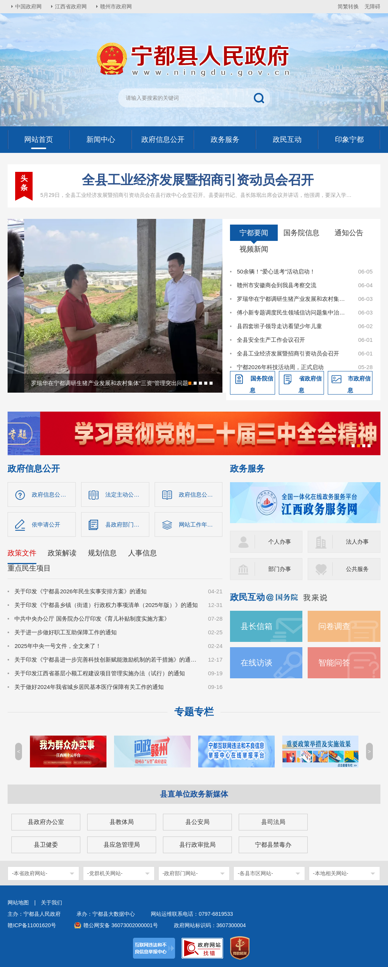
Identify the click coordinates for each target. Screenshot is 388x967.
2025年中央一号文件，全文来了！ (57, 646)
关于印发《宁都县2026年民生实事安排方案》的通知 (80, 591)
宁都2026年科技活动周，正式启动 (280, 367)
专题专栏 (194, 711)
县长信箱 (256, 626)
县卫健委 (46, 844)
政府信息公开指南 (54, 494)
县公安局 (197, 822)
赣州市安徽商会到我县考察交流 (276, 285)
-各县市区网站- (255, 873)
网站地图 (18, 902)
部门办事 (279, 569)
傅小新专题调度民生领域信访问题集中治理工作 (293, 312)
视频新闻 (253, 249)
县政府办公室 (46, 822)
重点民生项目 (29, 568)
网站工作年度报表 (201, 524)
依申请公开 (46, 524)
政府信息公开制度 (201, 494)
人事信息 (142, 553)
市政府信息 (359, 384)
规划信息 (102, 553)
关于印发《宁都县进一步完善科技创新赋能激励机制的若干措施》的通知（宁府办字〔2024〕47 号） (107, 659)
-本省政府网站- (29, 873)
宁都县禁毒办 (273, 844)
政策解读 (62, 553)
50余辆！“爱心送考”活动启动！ (276, 271)
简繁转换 (348, 6)
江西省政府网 (71, 6)
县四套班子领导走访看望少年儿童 (279, 326)
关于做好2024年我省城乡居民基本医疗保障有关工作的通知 (88, 687)
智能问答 (334, 662)
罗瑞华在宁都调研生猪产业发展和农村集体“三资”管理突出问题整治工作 (293, 299)
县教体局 (122, 822)
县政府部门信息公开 (127, 524)
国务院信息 (301, 233)
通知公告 (349, 233)
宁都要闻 (253, 233)
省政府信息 (310, 384)
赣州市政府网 (116, 6)
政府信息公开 (34, 468)
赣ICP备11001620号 (32, 925)
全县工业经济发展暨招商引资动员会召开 (198, 180)
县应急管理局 (121, 844)
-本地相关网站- (330, 873)
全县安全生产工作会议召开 (271, 339)
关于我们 (51, 902)
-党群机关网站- (104, 873)
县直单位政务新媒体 (194, 794)
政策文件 (22, 553)
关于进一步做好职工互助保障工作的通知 (65, 632)
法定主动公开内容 (127, 494)
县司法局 (273, 822)
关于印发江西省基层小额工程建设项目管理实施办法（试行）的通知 (99, 673)
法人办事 (357, 541)
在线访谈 (256, 662)
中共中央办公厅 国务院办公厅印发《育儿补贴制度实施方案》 (91, 618)
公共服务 (357, 569)
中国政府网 (28, 6)
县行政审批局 (197, 844)
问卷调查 (334, 626)
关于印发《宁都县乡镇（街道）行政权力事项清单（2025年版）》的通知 (105, 605)
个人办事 (279, 541)
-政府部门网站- (180, 873)
